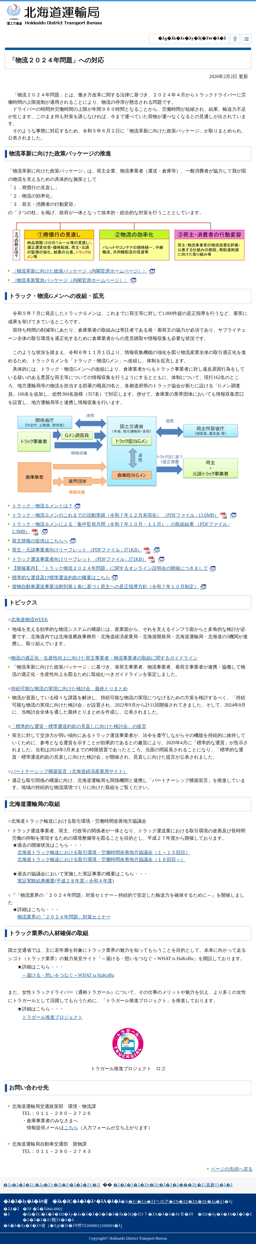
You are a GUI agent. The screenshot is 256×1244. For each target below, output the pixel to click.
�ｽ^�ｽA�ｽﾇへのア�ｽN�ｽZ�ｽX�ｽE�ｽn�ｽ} (176, 1201)
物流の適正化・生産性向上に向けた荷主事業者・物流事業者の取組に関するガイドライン (104, 658)
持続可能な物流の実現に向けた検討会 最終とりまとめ (69, 688)
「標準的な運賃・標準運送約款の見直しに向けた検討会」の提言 (78, 726)
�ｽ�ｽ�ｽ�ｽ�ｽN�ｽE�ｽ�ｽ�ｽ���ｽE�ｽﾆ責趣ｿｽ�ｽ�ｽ (173, 1185)
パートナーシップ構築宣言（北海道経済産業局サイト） (69, 771)
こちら (71, 1127)
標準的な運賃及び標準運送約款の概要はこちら (65, 577)
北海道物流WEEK (29, 619)
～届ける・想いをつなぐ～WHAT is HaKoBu (68, 975)
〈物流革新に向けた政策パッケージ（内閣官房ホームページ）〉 (83, 271)
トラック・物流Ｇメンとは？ (46, 505)
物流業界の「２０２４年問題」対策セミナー (64, 916)
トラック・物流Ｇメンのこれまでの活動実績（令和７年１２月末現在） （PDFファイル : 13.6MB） (124, 515)
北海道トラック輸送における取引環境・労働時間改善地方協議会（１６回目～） (101, 859)
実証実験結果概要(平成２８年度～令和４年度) (65, 880)
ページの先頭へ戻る (232, 1169)
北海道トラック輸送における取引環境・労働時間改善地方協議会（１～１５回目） (103, 852)
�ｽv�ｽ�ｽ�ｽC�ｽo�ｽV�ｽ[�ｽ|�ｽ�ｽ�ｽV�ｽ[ (51, 1185)
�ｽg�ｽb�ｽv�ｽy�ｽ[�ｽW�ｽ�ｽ (192, 38)
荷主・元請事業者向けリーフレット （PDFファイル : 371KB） (86, 549)
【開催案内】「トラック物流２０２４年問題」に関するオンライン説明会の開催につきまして (114, 568)
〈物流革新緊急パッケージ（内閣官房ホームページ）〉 (74, 280)
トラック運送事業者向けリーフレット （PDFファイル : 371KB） (88, 559)
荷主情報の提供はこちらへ (44, 540)
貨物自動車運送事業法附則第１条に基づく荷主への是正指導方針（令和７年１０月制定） (109, 586)
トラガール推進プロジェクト (52, 1017)
